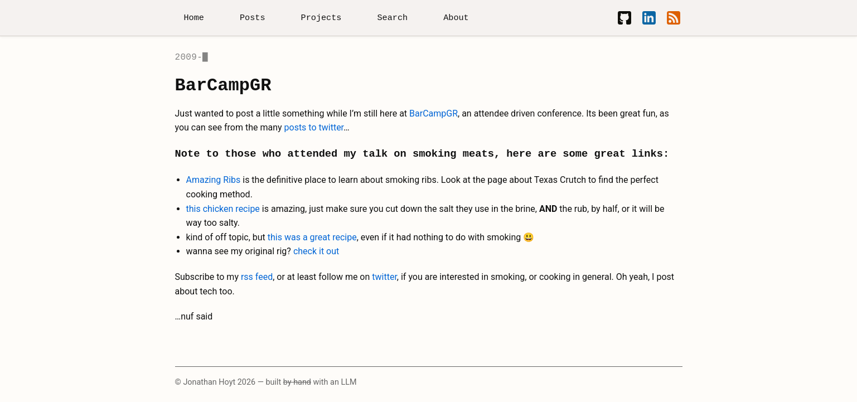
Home (194, 18)
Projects (321, 18)
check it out (316, 251)
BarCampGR (433, 113)
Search (392, 18)
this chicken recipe (223, 209)
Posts (252, 18)
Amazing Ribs (213, 180)
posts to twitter (314, 127)
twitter (384, 277)
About (456, 18)
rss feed (257, 277)
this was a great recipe (312, 237)
